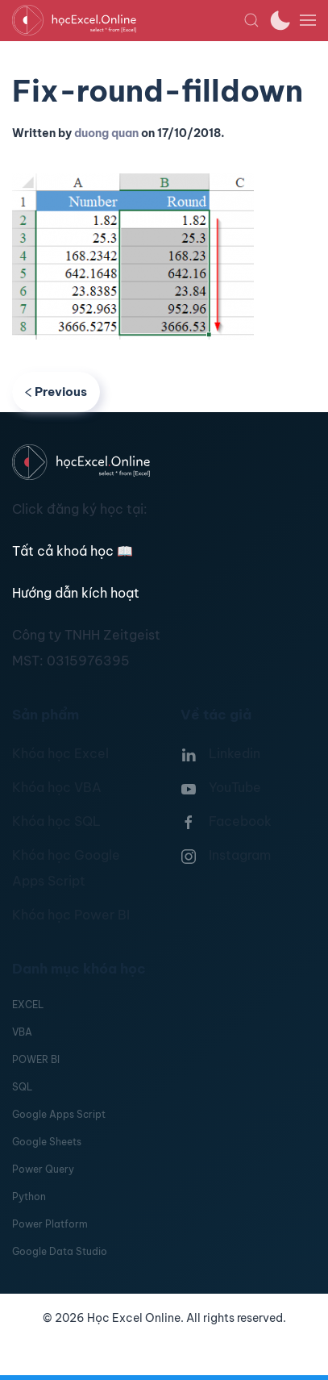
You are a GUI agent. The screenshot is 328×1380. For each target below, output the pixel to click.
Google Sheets (46, 1142)
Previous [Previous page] (56, 391)
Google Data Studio (59, 1251)
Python (29, 1196)
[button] (251, 20)
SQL (22, 1087)
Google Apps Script (59, 1114)
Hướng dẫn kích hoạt (75, 593)
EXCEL (28, 1005)
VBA (22, 1032)
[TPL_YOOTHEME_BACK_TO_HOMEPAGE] (127, 20)
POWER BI (36, 1059)
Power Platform (50, 1224)
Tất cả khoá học (72, 551)
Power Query (43, 1169)
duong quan (106, 133)
